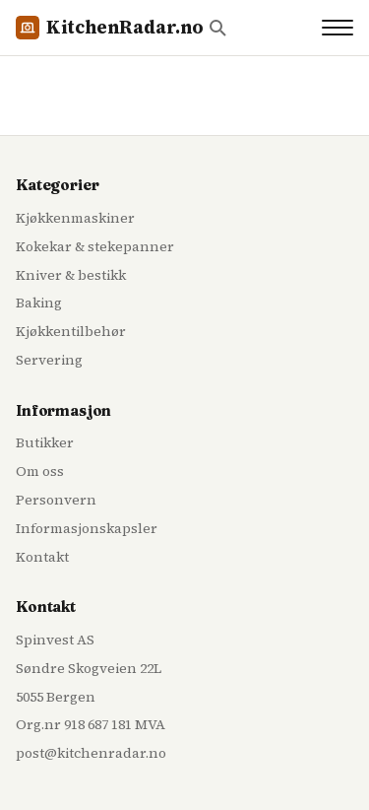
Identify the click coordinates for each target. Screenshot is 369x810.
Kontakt (42, 557)
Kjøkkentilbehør (71, 331)
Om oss (40, 471)
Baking (39, 302)
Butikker (45, 442)
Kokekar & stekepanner (95, 246)
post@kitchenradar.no (91, 753)
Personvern (56, 499)
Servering (49, 360)
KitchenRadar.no (110, 27)
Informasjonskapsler (86, 528)
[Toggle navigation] (337, 27)
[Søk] (217, 27)
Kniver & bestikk (71, 275)
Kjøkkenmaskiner (75, 218)
